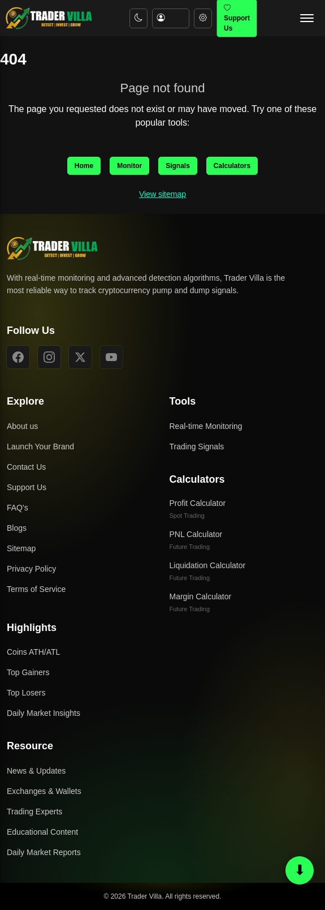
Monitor (129, 166)
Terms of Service (36, 589)
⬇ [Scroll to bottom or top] (300, 870)
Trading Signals (197, 446)
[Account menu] (170, 18)
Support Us (26, 487)
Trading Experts (34, 811)
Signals (178, 166)
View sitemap (162, 194)
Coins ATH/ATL (33, 651)
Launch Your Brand (40, 446)
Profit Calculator (198, 509)
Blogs (17, 528)
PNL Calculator (196, 540)
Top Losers (26, 692)
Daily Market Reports (44, 852)
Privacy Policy (31, 568)
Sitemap (21, 548)
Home (84, 166)
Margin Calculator (201, 602)
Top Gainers (28, 672)
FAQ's (17, 507)
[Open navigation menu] (306, 18)
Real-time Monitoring (206, 426)
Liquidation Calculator (208, 571)
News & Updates (36, 770)
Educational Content (42, 831)
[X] (80, 357)
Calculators (232, 166)
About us (22, 426)
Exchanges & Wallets (44, 791)
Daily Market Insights (43, 713)
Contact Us (26, 466)
